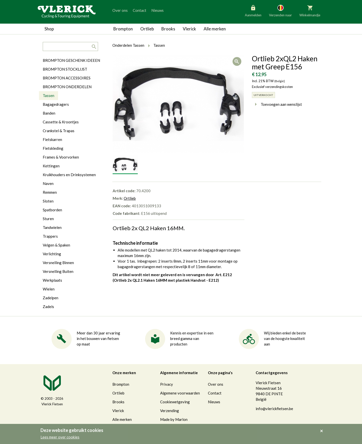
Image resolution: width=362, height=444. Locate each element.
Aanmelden (253, 10)
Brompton (123, 28)
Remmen (50, 192)
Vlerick (189, 28)
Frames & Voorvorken (61, 157)
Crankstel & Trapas (58, 130)
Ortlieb (147, 28)
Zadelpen (50, 297)
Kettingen (51, 166)
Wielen (49, 289)
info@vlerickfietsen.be (274, 408)
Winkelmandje (309, 10)
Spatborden (52, 210)
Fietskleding (53, 148)
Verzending (169, 410)
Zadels (48, 306)
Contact (139, 10)
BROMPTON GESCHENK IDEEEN (71, 60)
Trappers (50, 236)
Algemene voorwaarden (180, 393)
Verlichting (52, 254)
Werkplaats (52, 280)
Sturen (48, 218)
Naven (48, 183)
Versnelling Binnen (58, 262)
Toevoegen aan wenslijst (277, 104)
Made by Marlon (174, 419)
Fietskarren (52, 139)
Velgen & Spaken (56, 245)
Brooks (168, 28)
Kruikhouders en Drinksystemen (69, 174)
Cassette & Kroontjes (61, 122)
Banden (49, 113)
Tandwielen (52, 227)
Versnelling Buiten (58, 271)
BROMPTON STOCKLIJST (65, 69)
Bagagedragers (56, 104)
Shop (49, 28)
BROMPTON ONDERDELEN (67, 86)
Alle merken (215, 28)
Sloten (48, 201)
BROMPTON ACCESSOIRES (66, 78)
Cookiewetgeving (175, 402)
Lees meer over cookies (59, 437)
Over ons (120, 10)
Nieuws (157, 10)
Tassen (48, 95)
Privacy (166, 384)
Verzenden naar (280, 10)
